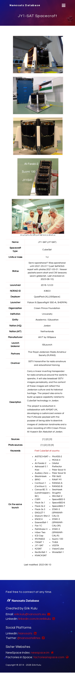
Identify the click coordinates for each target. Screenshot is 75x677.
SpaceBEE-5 (58, 499)
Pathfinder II (41, 529)
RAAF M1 (57, 479)
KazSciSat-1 (41, 552)
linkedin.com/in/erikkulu (34, 618)
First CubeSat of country (47, 451)
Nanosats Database (25, 5)
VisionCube (58, 549)
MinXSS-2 (57, 456)
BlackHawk (40, 476)
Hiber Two (40, 532)
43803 (47, 291)
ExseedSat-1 (41, 522)
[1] (43, 439)
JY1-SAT (39, 545)
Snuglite (56, 493)
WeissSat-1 (58, 552)
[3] (50, 439)
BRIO (37, 479)
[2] (47, 439)
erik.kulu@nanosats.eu (30, 614)
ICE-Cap (39, 535)
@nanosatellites (28, 638)
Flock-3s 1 (40, 502)
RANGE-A (57, 483)
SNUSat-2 (57, 496)
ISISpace (51, 337)
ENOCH (39, 519)
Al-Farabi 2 (40, 463)
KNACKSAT (41, 555)
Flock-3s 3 (40, 509)
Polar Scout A (59, 470)
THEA (55, 542)
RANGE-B (57, 486)
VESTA (55, 545)
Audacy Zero (41, 473)
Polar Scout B (59, 473)
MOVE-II (56, 460)
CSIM (37, 499)
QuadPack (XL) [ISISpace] (47, 296)
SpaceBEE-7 (58, 506)
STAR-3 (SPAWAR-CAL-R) (57, 532)
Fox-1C (38, 525)
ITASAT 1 (39, 542)
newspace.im (40, 652)
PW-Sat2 (56, 476)
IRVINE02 (40, 539)
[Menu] (63, 5)
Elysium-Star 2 (42, 516)
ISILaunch (47, 344)
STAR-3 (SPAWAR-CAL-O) (57, 512)
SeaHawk (57, 489)
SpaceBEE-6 (58, 502)
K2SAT (38, 549)
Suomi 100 (57, 539)
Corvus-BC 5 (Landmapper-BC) (42, 492)
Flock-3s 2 (40, 506)
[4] (52, 445)
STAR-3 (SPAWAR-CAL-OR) (57, 522)
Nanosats (25, 633)
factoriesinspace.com (48, 657)
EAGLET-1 (40, 512)
